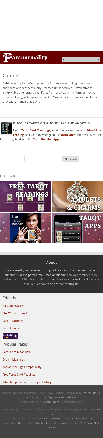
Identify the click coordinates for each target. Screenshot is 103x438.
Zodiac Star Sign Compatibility (22, 367)
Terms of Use (32, 397)
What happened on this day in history (27, 382)
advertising (48, 284)
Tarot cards (37, 423)
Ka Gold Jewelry (13, 306)
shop (43, 279)
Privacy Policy (89, 392)
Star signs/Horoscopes (56, 423)
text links (30, 284)
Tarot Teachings (13, 321)
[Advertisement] (51, 25)
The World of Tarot (15, 313)
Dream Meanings (14, 359)
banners (94, 279)
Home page (23, 423)
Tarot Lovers (11, 328)
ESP (80, 423)
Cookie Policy (46, 397)
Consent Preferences (67, 397)
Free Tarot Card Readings (19, 374)
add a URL (20, 279)
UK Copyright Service (48, 401)
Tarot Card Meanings (16, 352)
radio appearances (78, 275)
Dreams (88, 423)
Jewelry (72, 423)
